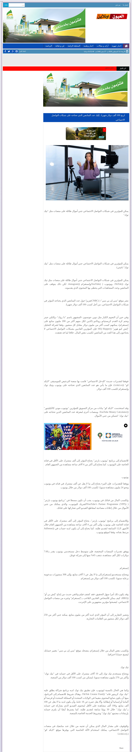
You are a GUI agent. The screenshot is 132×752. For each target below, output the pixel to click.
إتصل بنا (125, 5)
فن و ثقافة (59, 46)
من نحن (117, 5)
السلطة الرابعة (74, 46)
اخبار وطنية (88, 46)
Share (121, 748)
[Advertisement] (86, 237)
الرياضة (48, 46)
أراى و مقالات (102, 46)
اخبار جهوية (116, 46)
